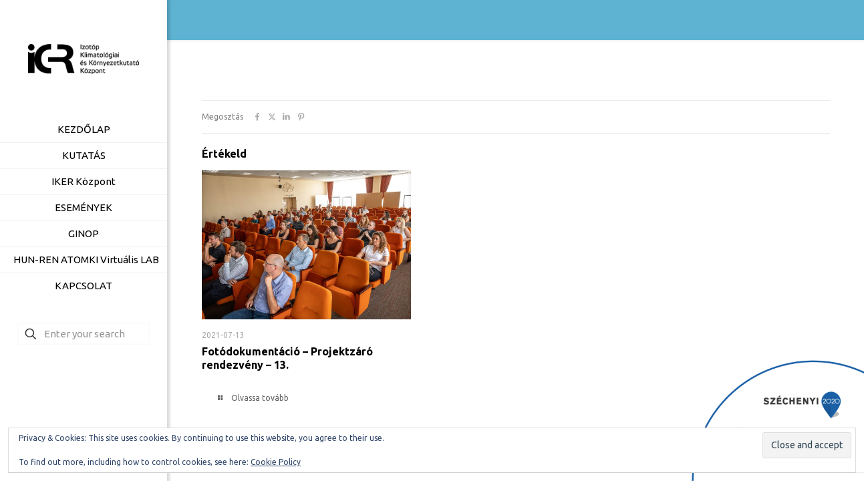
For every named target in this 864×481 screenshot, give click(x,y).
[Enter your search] (83, 333)
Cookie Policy (276, 462)
